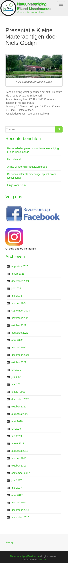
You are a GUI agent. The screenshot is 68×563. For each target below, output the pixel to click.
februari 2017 (18, 502)
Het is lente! (14, 159)
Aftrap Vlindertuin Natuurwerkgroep (27, 166)
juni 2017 (16, 480)
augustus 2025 (19, 266)
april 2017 (17, 495)
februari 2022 (18, 347)
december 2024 (20, 281)
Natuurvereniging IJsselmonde (25, 556)
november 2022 (20, 318)
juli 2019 (16, 428)
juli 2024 (16, 288)
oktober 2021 (18, 362)
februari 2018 (18, 458)
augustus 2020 (19, 413)
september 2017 (20, 473)
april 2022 (17, 340)
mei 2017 (16, 487)
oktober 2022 (18, 325)
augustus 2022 (19, 332)
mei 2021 (16, 384)
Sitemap (9, 542)
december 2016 (20, 509)
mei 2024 (16, 295)
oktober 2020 (18, 406)
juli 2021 (16, 369)
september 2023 (20, 310)
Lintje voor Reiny (16, 185)
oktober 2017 (18, 465)
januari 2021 (18, 391)
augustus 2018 (19, 450)
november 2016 (20, 517)
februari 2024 (18, 303)
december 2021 (20, 354)
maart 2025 (17, 273)
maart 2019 (17, 443)
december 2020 (20, 399)
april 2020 (17, 421)
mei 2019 (16, 436)
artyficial (42, 559)
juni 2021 (16, 377)
